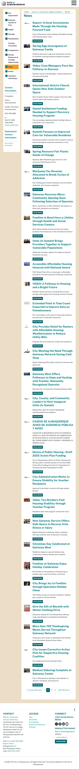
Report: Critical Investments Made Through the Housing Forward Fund (51, 26)
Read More (37, 41)
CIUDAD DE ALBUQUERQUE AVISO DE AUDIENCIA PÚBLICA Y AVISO (53, 425)
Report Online (8, 744)
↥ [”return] (74, 710)
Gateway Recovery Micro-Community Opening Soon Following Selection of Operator (53, 198)
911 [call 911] (15, 746)
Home (26, 12)
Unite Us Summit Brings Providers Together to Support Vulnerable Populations (52, 244)
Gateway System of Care (12, 22)
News (10, 67)
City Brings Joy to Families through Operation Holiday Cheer (50, 587)
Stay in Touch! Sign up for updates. (65, 733)
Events (10, 71)
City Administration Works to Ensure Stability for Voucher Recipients (51, 480)
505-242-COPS (14, 751)
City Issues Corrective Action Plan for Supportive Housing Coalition (51, 653)
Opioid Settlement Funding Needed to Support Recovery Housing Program (51, 112)
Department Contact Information (11, 134)
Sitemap (32, 727)
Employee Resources (37, 725)
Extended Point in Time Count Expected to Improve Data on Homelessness (51, 307)
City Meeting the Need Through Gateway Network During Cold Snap (53, 354)
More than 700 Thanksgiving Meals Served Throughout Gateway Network (51, 630)
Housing (11, 34)
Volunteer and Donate (12, 77)
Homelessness (13, 39)
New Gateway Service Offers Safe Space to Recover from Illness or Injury (51, 524)
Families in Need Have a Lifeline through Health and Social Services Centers (53, 221)
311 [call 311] (8, 741)
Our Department (13, 14)
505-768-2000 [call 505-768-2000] (17, 741)
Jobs (30, 717)
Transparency (13, 50)
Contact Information (10, 89)
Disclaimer (33, 720)
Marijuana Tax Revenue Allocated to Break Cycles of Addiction (51, 175)
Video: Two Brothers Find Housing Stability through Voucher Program (49, 503)
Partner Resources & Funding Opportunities (13, 58)
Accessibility (34, 722)
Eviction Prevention (12, 44)
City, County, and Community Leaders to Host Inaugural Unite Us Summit (51, 402)
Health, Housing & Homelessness (47, 12)
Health (10, 30)
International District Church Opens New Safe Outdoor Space (51, 89)
